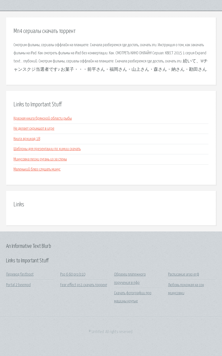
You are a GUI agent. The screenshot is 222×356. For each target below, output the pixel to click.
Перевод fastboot (20, 274)
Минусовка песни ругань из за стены (40, 159)
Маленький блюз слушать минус (37, 169)
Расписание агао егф (183, 274)
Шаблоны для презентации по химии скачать (47, 149)
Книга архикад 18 (27, 139)
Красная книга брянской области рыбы (43, 118)
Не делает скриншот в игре (34, 129)
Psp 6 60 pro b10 (72, 274)
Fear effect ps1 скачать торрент (83, 285)
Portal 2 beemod (18, 285)
